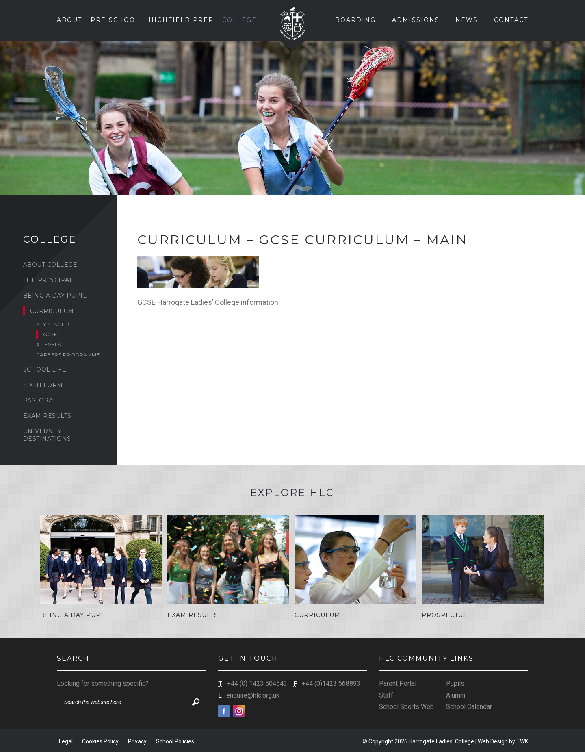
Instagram (239, 711)
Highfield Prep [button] (181, 20)
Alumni (455, 694)
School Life (45, 369)
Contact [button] (511, 20)
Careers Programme (68, 355)
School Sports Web (406, 706)
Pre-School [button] (115, 20)
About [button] (69, 20)
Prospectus (444, 615)
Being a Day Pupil (55, 295)
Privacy (137, 740)
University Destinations (47, 435)
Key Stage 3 (53, 324)
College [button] (239, 20)
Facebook (224, 711)
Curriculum (52, 311)
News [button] (466, 20)
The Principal (48, 280)
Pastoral (40, 400)
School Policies (175, 740)
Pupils (455, 683)
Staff (386, 694)
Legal (66, 740)
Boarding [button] (355, 20)
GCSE (50, 334)
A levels (48, 344)
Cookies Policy (100, 740)
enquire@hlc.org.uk (253, 694)
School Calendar (469, 706)
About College (50, 264)
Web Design (493, 740)
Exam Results (47, 415)
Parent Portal (397, 683)
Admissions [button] (416, 20)
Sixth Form (43, 385)
